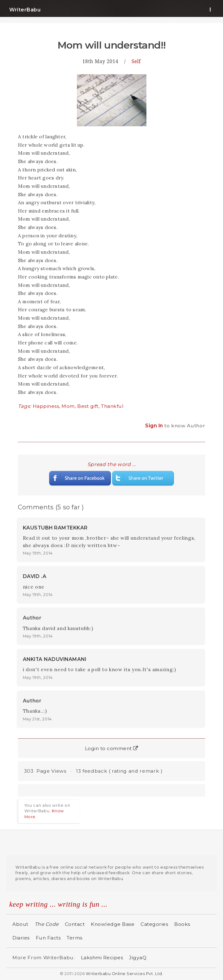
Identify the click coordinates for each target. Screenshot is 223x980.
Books (182, 924)
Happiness (46, 406)
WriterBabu (24, 10)
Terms (74, 938)
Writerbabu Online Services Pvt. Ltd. (124, 973)
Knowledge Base (112, 924)
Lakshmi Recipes (102, 958)
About (20, 924)
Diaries (21, 938)
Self (136, 61)
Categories (154, 924)
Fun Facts (48, 938)
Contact (75, 924)
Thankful (112, 406)
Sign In (154, 426)
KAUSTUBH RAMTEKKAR (55, 528)
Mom (68, 406)
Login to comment (111, 748)
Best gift (88, 406)
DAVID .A (35, 576)
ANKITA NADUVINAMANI (54, 659)
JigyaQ (137, 958)
